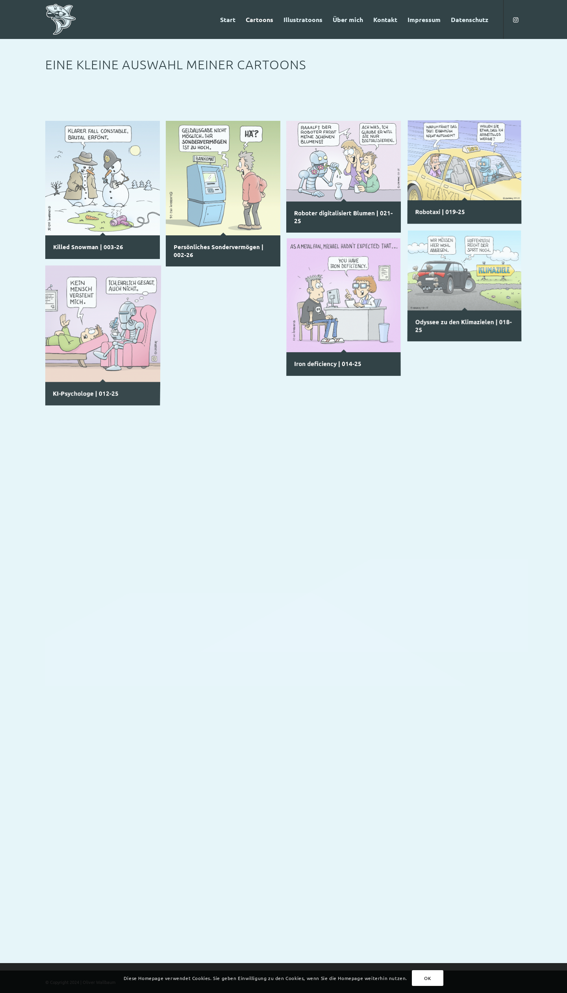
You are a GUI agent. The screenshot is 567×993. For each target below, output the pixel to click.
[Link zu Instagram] (516, 19)
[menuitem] (228, 19)
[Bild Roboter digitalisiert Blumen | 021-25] (346, 180)
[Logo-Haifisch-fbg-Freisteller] (60, 19)
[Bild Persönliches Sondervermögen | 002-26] (226, 196)
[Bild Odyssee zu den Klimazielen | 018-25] (467, 290)
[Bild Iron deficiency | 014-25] (346, 311)
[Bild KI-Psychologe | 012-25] (105, 337)
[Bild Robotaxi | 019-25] (467, 176)
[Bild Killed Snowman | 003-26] (105, 193)
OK (427, 978)
